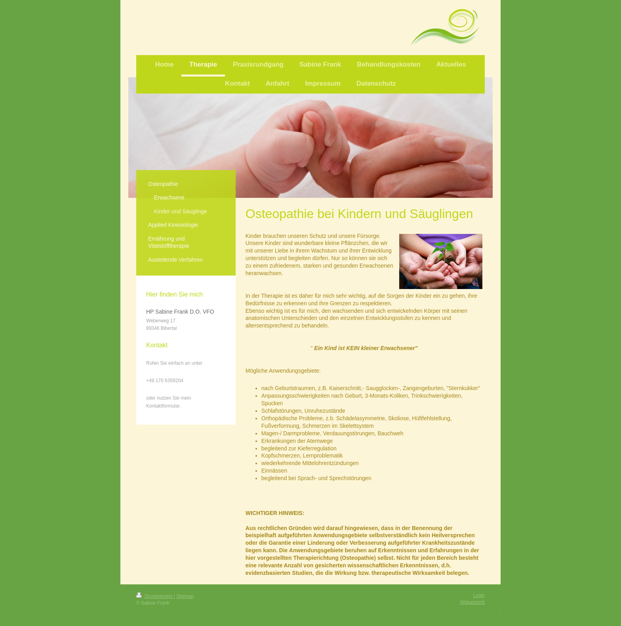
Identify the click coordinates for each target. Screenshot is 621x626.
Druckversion (155, 596)
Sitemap (185, 596)
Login (479, 595)
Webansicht (472, 602)
